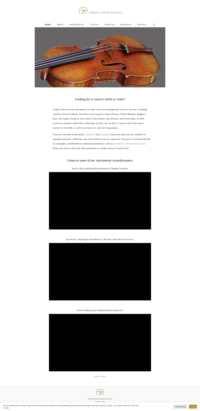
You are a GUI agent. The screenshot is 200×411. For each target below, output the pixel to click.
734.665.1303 (100, 402)
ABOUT (60, 25)
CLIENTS (94, 25)
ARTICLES (109, 25)
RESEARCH (125, 25)
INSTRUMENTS (77, 25)
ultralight (104, 134)
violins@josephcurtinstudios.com (100, 399)
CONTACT (142, 25)
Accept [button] (193, 407)
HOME (48, 25)
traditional (90, 134)
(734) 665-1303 (122, 144)
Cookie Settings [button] (180, 407)
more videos (100, 376)
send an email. (139, 144)
